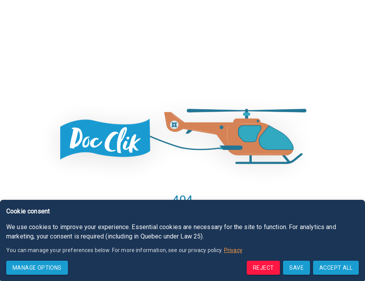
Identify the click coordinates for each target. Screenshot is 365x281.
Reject (263, 268)
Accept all (336, 268)
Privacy (233, 250)
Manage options (37, 268)
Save (296, 268)
